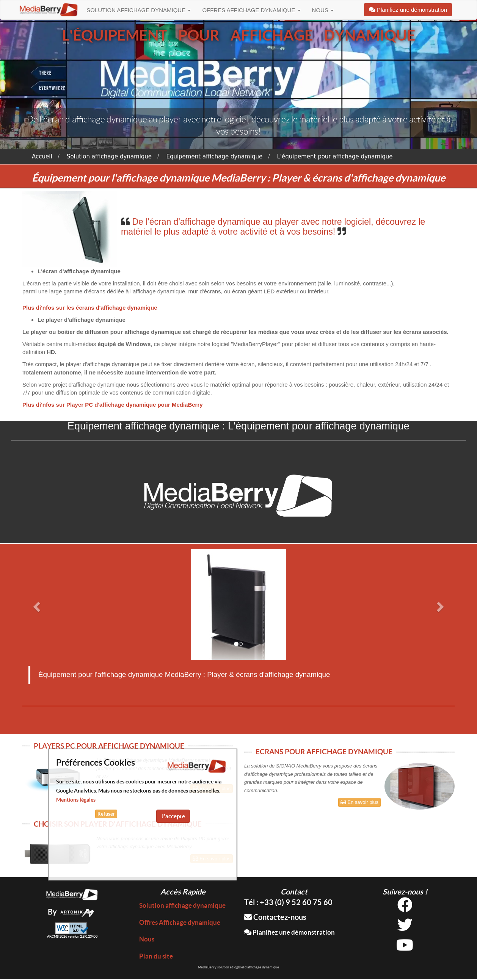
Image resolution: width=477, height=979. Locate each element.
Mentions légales (76, 800)
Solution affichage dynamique (138, 10)
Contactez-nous (275, 917)
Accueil (42, 156)
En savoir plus (359, 802)
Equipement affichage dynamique (214, 156)
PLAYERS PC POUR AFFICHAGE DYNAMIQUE (109, 746)
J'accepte (173, 816)
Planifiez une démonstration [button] (408, 9)
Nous (323, 10)
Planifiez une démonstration (289, 932)
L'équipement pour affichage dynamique (334, 156)
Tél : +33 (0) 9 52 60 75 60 (288, 902)
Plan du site (156, 956)
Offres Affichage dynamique (251, 10)
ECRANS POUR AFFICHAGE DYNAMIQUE (324, 751)
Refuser (106, 814)
